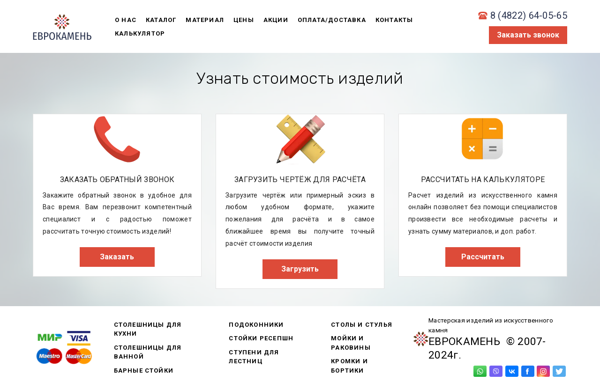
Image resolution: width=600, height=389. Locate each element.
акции (275, 19)
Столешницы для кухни (148, 329)
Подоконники (256, 324)
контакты (394, 19)
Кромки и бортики (349, 366)
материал (205, 19)
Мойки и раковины (351, 343)
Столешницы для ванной (148, 352)
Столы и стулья (361, 324)
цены (243, 19)
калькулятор (140, 33)
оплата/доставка (332, 19)
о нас (125, 19)
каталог (161, 19)
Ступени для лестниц (254, 357)
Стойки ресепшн (261, 338)
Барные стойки (144, 370)
